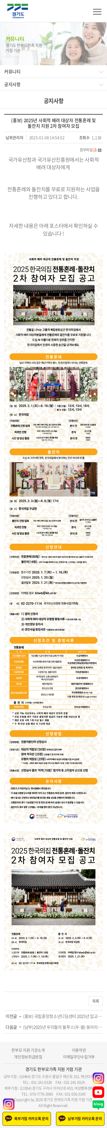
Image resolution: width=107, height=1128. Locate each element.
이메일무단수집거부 (79, 1056)
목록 (95, 1001)
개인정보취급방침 (28, 1056)
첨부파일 (90, 149)
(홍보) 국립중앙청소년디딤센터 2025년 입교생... (63, 1016)
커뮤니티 (12, 71)
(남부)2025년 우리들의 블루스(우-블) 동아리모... (63, 1027)
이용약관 (79, 1050)
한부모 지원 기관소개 (28, 1050)
